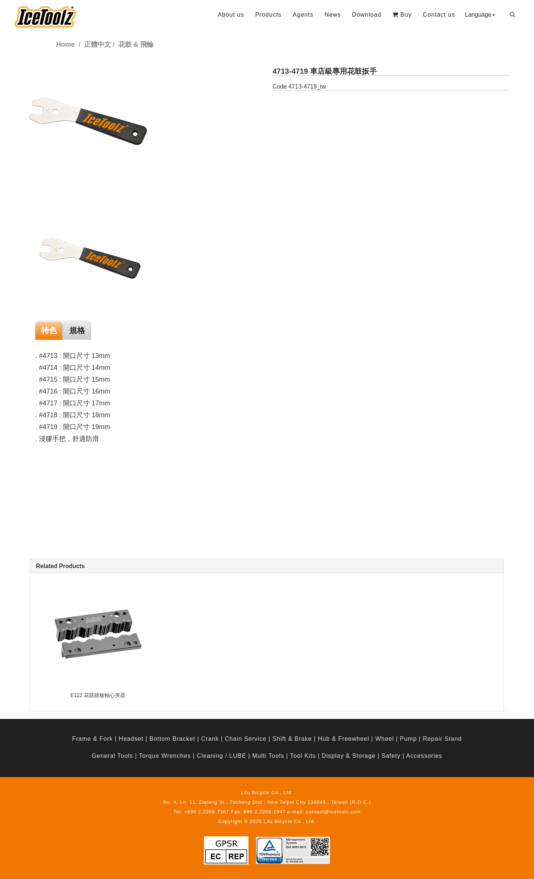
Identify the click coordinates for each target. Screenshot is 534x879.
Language (480, 14)
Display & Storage (349, 756)
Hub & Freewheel (343, 739)
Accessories (424, 756)
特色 (49, 330)
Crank (210, 739)
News (332, 14)
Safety (391, 756)
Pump (408, 739)
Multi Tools (268, 756)
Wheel (384, 739)
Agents (303, 14)
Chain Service (246, 739)
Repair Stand (442, 739)
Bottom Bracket (172, 739)
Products (268, 14)
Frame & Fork (92, 739)
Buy (402, 14)
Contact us (439, 14)
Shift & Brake (292, 739)
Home (65, 44)
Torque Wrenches (165, 756)
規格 (77, 330)
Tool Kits (303, 756)
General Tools (112, 756)
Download (366, 14)
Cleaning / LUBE (221, 756)
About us (231, 14)
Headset (131, 739)
